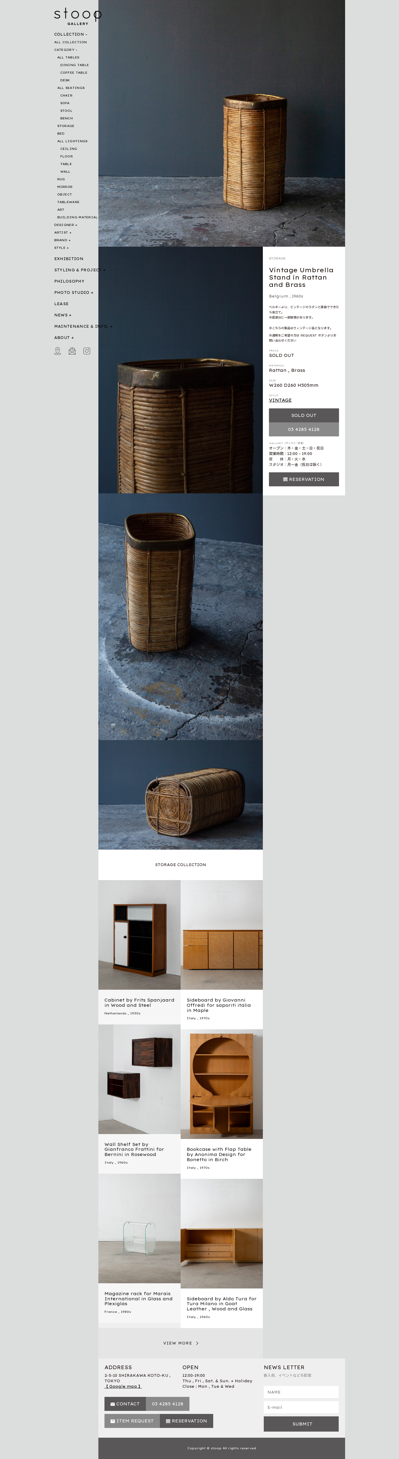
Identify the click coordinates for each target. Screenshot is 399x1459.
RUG (61, 179)
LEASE (61, 303)
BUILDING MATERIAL (77, 217)
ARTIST (61, 232)
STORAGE (66, 126)
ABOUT (62, 337)
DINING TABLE (74, 65)
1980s (126, 1312)
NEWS (61, 315)
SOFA (65, 103)
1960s (297, 296)
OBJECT (64, 194)
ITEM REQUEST (135, 1421)
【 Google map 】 (123, 1386)
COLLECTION (69, 34)
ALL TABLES (68, 57)
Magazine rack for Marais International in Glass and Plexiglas (138, 1299)
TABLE (66, 164)
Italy (191, 1018)
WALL (65, 172)
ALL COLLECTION (70, 42)
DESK (65, 80)
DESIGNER (64, 225)
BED (61, 134)
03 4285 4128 (304, 429)
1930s (135, 1013)
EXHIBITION (69, 258)
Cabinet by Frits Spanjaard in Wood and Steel (139, 1002)
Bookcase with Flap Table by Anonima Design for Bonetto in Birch (219, 1154)
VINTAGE (280, 400)
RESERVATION (306, 479)
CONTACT (128, 1404)
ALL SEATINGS (71, 88)
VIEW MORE (177, 1343)
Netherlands (115, 1013)
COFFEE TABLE (74, 73)
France (110, 1312)
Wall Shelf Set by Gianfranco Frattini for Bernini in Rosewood (134, 1150)
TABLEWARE (68, 202)
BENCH (66, 118)
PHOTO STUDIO (72, 292)
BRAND (61, 240)
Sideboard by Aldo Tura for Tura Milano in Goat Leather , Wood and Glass (222, 1304)
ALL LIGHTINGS (72, 141)
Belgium (278, 296)
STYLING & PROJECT (78, 270)
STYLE (60, 248)
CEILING (68, 149)
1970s (204, 1018)
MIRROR (65, 187)
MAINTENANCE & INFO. (81, 326)
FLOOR (66, 156)
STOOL (66, 111)
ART (61, 210)
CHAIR (66, 95)
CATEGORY (64, 50)
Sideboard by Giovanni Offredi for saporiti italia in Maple (219, 1005)
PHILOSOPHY (69, 281)
